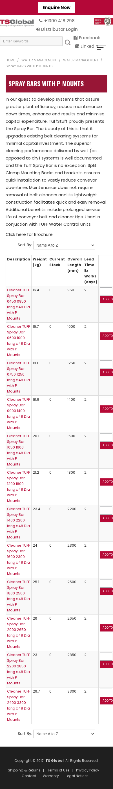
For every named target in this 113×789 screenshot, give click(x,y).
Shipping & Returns (24, 770)
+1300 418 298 (59, 21)
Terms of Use (58, 770)
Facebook (89, 38)
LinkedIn (89, 46)
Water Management (39, 60)
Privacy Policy (87, 770)
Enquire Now (56, 7)
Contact (29, 776)
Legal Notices (77, 776)
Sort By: (25, 245)
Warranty (51, 776)
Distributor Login (59, 29)
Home (10, 60)
